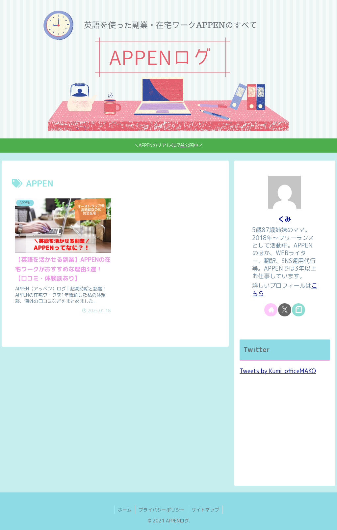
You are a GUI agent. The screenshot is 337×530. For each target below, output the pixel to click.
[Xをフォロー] (284, 309)
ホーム (125, 510)
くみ (284, 219)
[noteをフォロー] (298, 309)
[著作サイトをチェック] (270, 309)
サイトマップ (205, 510)
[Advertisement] (285, 428)
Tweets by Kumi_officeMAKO (278, 371)
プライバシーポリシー (162, 510)
